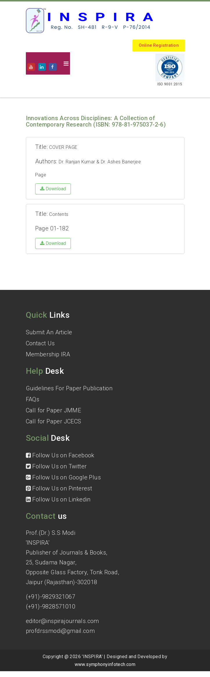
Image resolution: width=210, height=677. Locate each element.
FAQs (33, 399)
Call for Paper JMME (53, 410)
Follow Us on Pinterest (59, 488)
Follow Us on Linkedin (58, 499)
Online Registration (159, 45)
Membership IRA (48, 354)
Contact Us (40, 343)
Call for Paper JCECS (53, 421)
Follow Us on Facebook (60, 455)
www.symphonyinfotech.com (105, 664)
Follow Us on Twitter (56, 466)
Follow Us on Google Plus (63, 477)
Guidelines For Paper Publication (69, 388)
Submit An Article (49, 332)
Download (53, 189)
